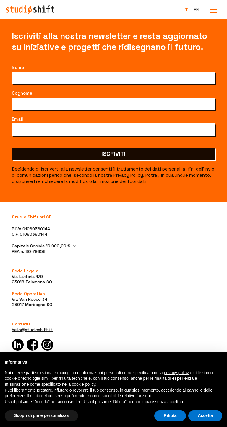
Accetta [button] (205, 415)
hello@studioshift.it (32, 329)
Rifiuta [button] (170, 415)
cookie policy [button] (83, 384)
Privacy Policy (128, 175)
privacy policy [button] (176, 372)
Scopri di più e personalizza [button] (41, 415)
